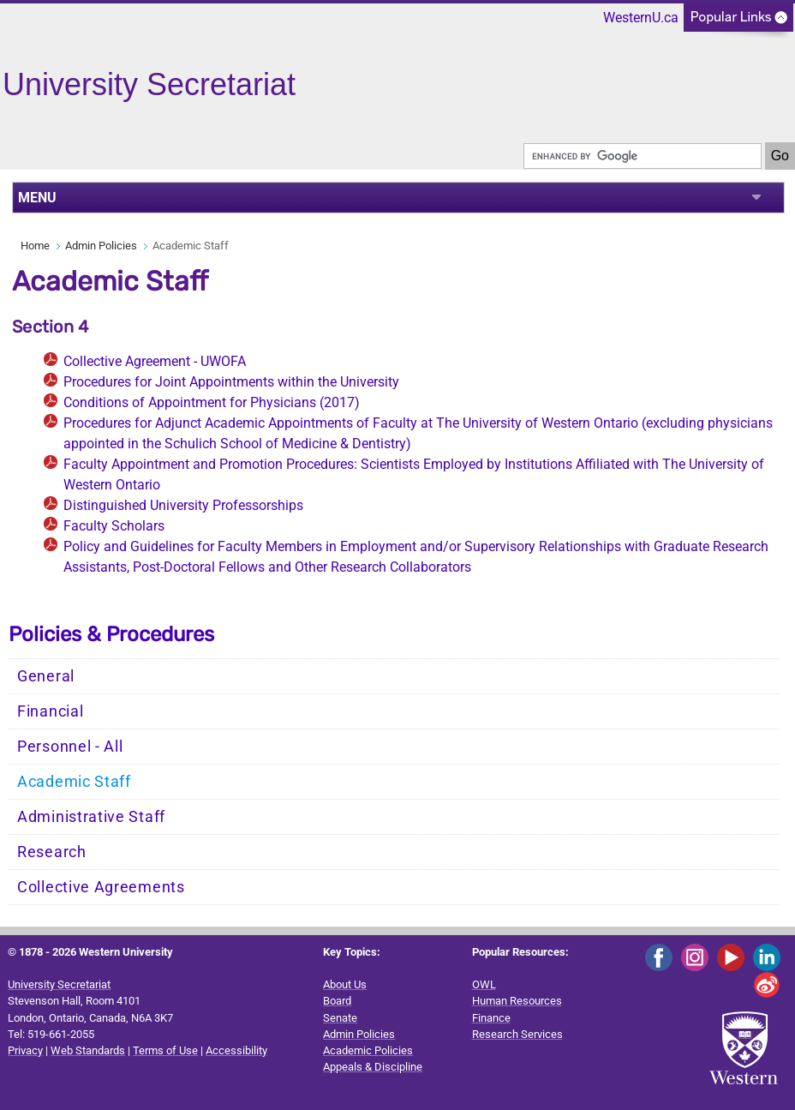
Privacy (25, 1050)
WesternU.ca (640, 17)
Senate (340, 1017)
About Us (345, 984)
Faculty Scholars (113, 526)
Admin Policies (101, 245)
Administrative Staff (91, 816)
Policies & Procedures (111, 634)
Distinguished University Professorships (183, 505)
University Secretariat (59, 984)
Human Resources (517, 1000)
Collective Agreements (101, 887)
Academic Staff (74, 781)
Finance (491, 1017)
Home (35, 245)
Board (337, 1000)
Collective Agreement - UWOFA (154, 361)
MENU (37, 197)
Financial (50, 711)
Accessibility (236, 1050)
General (46, 676)
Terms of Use (165, 1050)
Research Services (517, 1034)
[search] (642, 156)
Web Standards (88, 1050)
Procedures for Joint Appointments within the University (231, 382)
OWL (484, 984)
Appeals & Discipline (372, 1066)
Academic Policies (368, 1050)
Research (52, 852)
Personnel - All (70, 746)
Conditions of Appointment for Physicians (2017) (211, 402)
